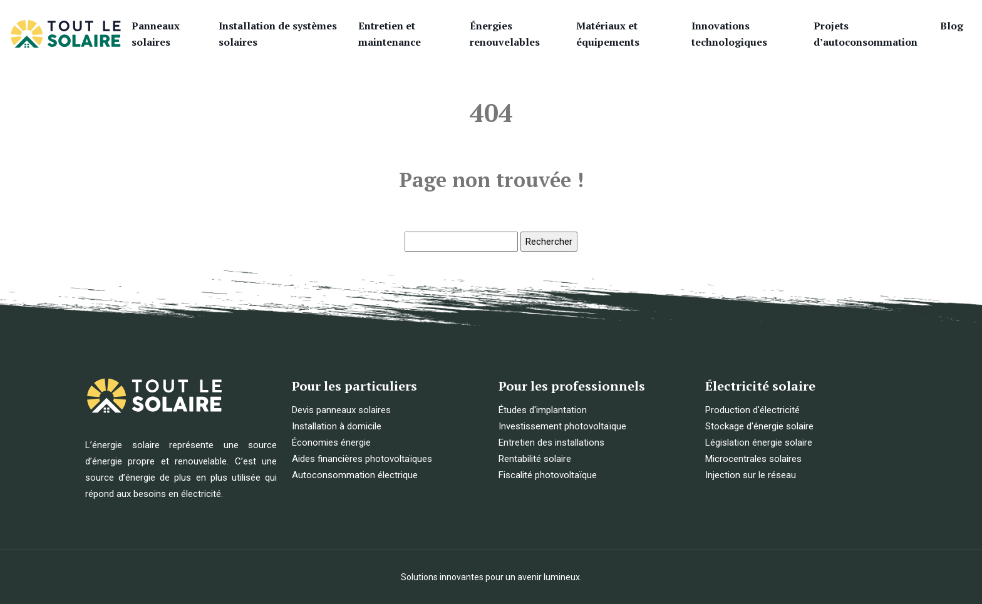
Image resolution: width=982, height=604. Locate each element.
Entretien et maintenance (389, 34)
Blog (951, 26)
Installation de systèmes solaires (278, 34)
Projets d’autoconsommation (865, 34)
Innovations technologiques (729, 34)
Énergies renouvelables (505, 34)
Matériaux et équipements (607, 34)
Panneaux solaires (156, 34)
